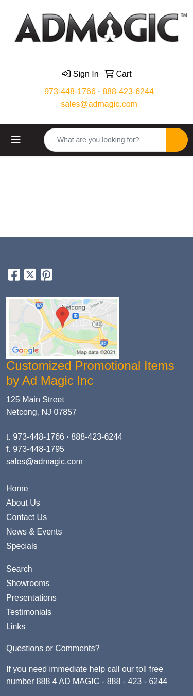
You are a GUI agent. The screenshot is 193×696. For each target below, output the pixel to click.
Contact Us (26, 517)
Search (19, 568)
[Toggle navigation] (16, 140)
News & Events (34, 531)
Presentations (31, 597)
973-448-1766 (70, 91)
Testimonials (28, 612)
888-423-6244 (128, 91)
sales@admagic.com (99, 104)
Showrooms (27, 583)
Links (15, 626)
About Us (23, 502)
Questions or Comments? (52, 648)
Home (17, 488)
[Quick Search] (105, 140)
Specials (21, 546)
